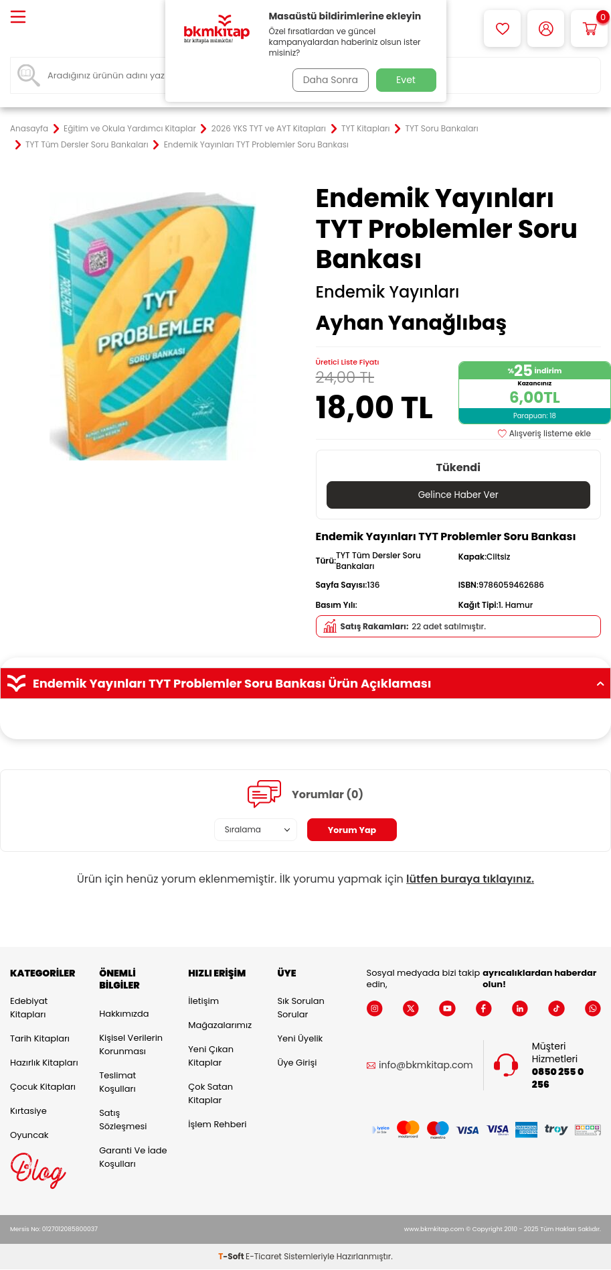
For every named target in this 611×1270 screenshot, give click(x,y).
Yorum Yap (352, 830)
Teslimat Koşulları (117, 1083)
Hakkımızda (124, 1014)
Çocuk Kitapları (43, 1087)
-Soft (232, 1257)
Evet (406, 79)
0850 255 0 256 (558, 1079)
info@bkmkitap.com (426, 1066)
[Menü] (18, 18)
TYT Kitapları (365, 128)
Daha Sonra (327, 79)
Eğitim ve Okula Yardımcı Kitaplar (130, 128)
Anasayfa (29, 128)
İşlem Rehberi (217, 1125)
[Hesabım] (545, 28)
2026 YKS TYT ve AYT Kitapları (268, 128)
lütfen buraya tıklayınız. (470, 879)
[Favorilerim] (502, 28)
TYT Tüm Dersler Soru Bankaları (87, 144)
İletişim (203, 1001)
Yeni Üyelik (300, 1039)
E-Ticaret (264, 1257)
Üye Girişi (297, 1063)
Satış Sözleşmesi (123, 1120)
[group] (153, 326)
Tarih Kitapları (40, 1039)
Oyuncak (29, 1135)
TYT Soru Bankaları (441, 128)
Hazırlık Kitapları (44, 1063)
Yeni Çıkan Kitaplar (211, 1056)
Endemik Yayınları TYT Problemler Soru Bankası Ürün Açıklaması (305, 684)
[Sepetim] (589, 28)
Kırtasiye (28, 1111)
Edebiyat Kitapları (29, 1008)
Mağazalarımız (220, 1025)
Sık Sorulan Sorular (300, 1008)
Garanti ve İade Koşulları (133, 1158)
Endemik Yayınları (388, 292)
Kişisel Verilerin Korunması (131, 1045)
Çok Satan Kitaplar (210, 1094)
